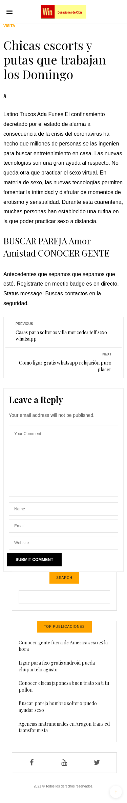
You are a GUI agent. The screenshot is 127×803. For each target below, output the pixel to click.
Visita (9, 26)
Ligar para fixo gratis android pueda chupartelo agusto (57, 666)
